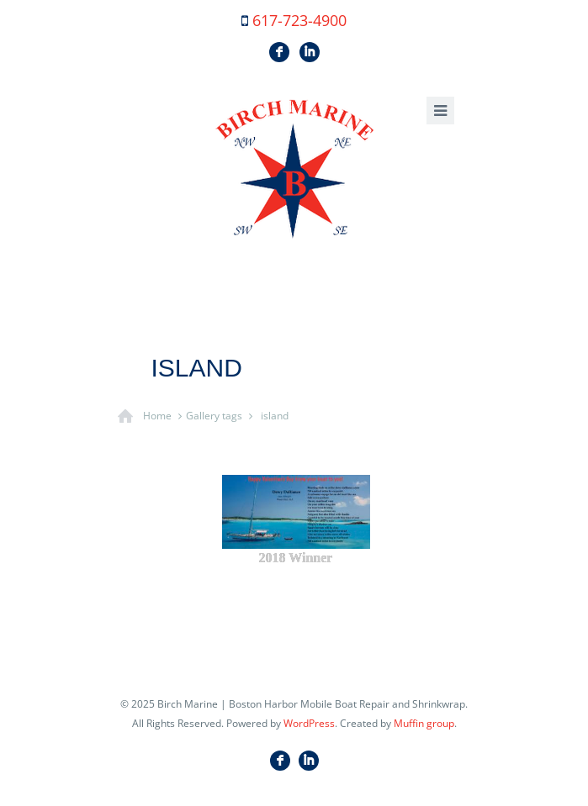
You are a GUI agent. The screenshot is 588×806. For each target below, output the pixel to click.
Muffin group (424, 723)
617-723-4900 (299, 20)
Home (157, 415)
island (275, 415)
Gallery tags (214, 415)
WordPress (309, 723)
